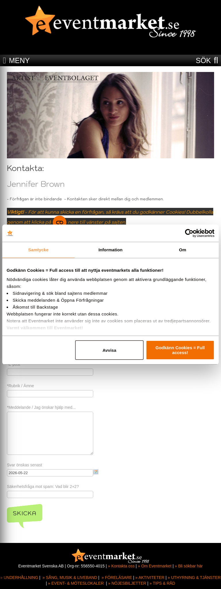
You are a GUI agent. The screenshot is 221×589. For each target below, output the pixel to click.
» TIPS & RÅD (162, 583)
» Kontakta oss (121, 566)
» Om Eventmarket (155, 566)
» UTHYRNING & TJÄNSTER (194, 577)
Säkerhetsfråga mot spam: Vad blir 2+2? (43, 486)
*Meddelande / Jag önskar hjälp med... (41, 407)
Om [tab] (182, 249)
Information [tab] (110, 249)
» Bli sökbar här (189, 566)
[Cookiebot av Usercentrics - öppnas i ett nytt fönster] (189, 233)
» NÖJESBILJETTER (127, 583)
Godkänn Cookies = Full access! (180, 350)
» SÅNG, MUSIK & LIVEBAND (70, 577)
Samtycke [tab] (38, 249)
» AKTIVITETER (149, 577)
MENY (19, 60)
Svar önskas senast (24, 465)
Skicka (24, 513)
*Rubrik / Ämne (20, 385)
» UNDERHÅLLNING (19, 577)
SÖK (203, 60)
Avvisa (109, 350)
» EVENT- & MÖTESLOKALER (76, 583)
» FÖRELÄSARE (117, 577)
